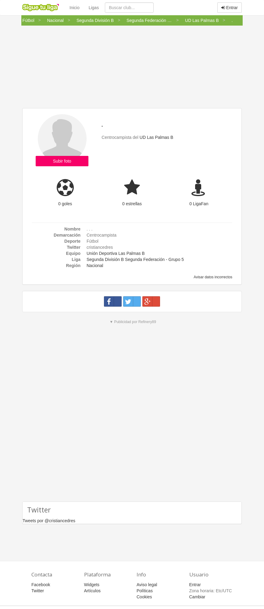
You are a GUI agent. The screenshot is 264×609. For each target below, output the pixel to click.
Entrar (229, 7)
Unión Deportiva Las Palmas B (116, 253)
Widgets (92, 584)
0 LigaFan (198, 203)
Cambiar (197, 596)
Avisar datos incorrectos (212, 277)
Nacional (95, 265)
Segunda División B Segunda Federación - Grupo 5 (135, 259)
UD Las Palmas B (156, 137)
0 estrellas (132, 203)
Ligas (94, 7)
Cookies (144, 596)
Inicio (75, 7)
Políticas (145, 590)
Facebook (40, 584)
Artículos (92, 590)
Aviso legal (147, 584)
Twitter (37, 590)
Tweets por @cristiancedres (49, 520)
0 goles (65, 203)
